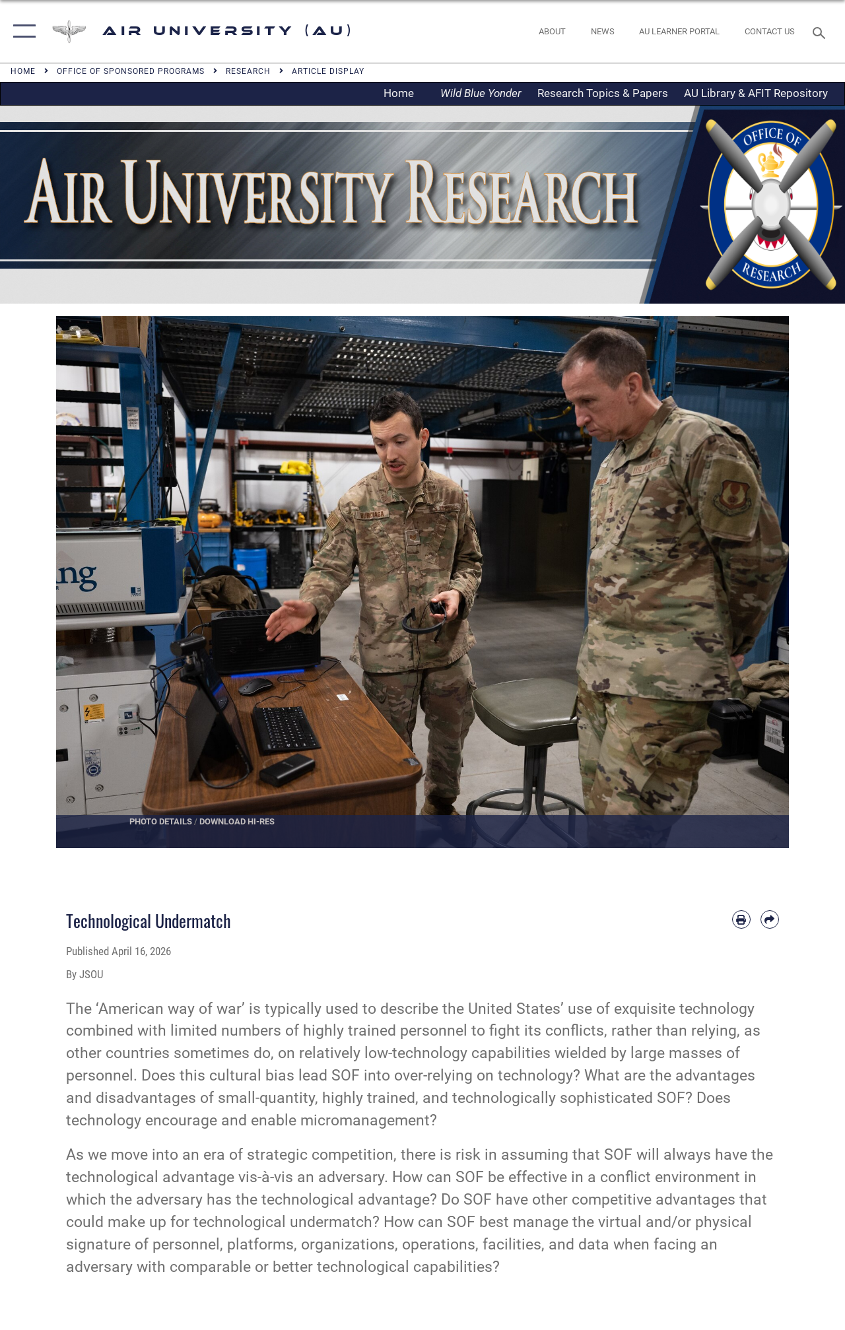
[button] (21, 31)
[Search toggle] (821, 31)
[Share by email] (769, 919)
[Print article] (741, 919)
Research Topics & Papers (602, 93)
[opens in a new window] (679, 32)
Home (403, 93)
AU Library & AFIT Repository (756, 93)
